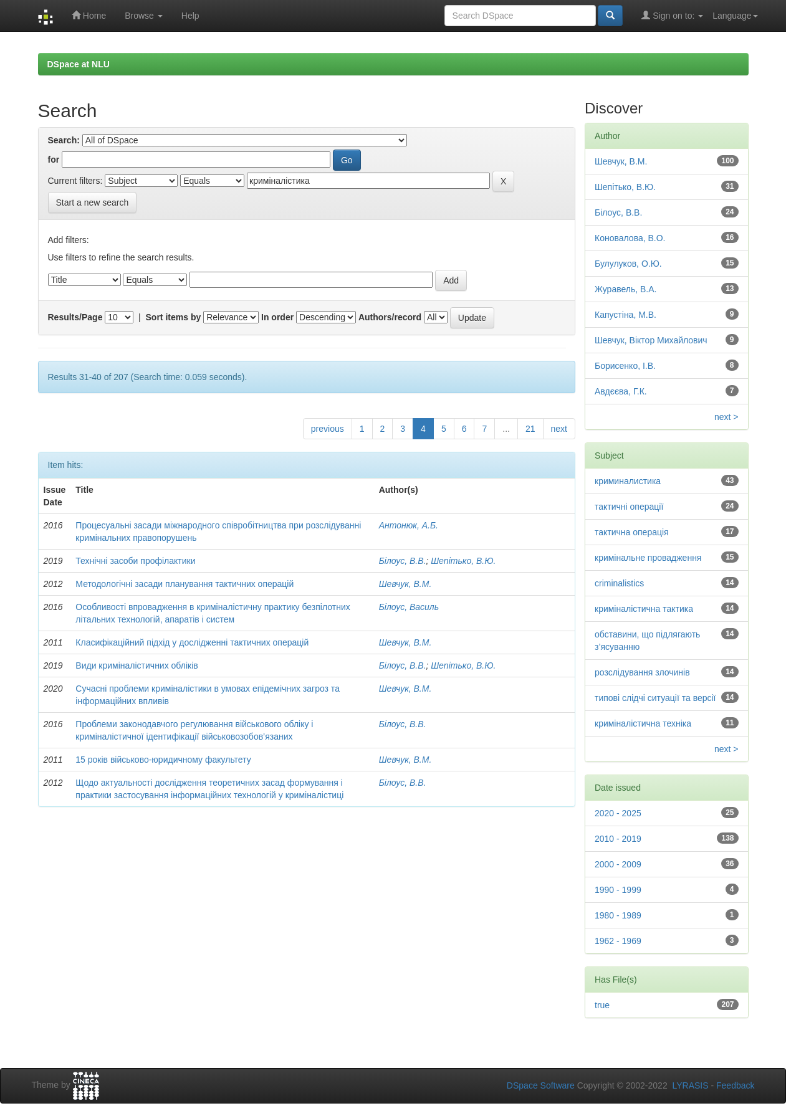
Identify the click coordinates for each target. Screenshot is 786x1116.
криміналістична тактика (644, 609)
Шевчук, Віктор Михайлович (651, 340)
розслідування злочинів (642, 672)
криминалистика (628, 481)
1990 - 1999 (618, 890)
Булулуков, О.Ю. (628, 264)
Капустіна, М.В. (625, 315)
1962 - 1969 (618, 941)
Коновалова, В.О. (630, 238)
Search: (64, 140)
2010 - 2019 (618, 839)
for (54, 160)
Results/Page (75, 317)
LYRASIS (690, 1085)
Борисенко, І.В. (625, 366)
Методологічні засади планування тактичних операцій (184, 584)
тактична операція (632, 532)
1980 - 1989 (618, 915)
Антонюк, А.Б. (408, 525)
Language (734, 16)
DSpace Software (541, 1085)
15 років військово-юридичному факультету (163, 760)
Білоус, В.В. (402, 561)
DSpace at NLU (78, 64)
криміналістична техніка (643, 723)
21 (530, 429)
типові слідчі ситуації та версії (655, 698)
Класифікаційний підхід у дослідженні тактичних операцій (192, 642)
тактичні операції (629, 507)
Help (190, 16)
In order (277, 317)
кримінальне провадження (648, 558)
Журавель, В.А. (625, 289)
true (602, 1005)
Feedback (735, 1085)
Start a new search (92, 202)
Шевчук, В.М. (405, 584)
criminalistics (619, 583)
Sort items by (173, 317)
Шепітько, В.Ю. (463, 561)
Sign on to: (672, 15)
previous (327, 429)
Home (89, 15)
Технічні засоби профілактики (135, 561)
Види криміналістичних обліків (136, 665)
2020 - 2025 (618, 813)
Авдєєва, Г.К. (621, 391)
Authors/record (389, 317)
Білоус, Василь (409, 607)
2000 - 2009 (618, 864)
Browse (144, 16)
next (559, 429)
